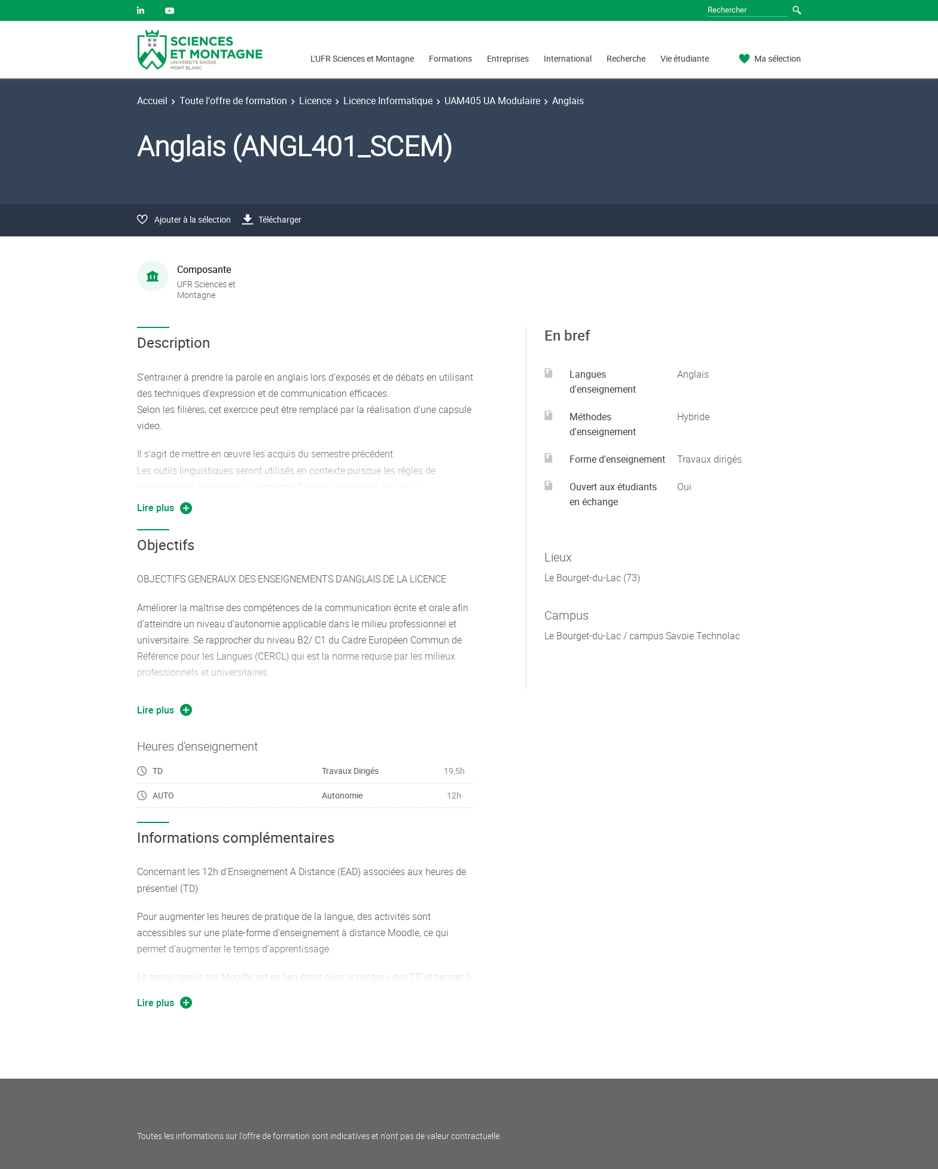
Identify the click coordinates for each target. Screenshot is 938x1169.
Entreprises (508, 58)
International (568, 58)
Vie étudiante (684, 58)
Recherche (626, 58)
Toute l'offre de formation (233, 100)
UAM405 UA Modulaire (492, 100)
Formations (450, 58)
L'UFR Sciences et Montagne (362, 58)
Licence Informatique (388, 100)
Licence (315, 100)
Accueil (152, 100)
